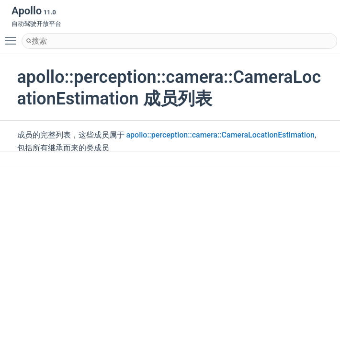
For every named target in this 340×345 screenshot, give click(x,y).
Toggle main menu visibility (13, 36)
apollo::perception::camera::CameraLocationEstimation (220, 134)
